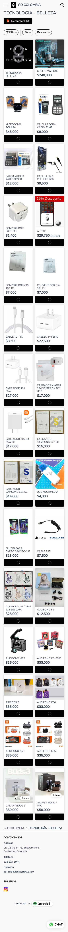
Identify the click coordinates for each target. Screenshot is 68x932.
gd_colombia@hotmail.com (19, 872)
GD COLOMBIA (29, 5)
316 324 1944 (12, 861)
